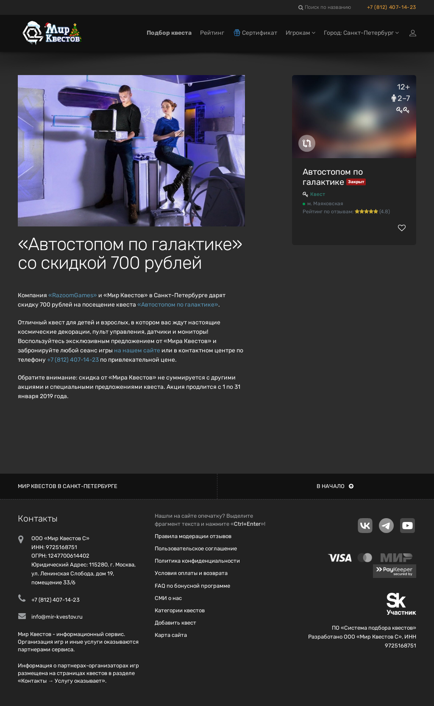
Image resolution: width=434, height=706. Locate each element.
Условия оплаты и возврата (191, 573)
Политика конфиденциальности (197, 561)
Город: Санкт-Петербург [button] (361, 32)
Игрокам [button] (300, 32)
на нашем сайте (137, 350)
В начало (335, 486)
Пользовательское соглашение (196, 548)
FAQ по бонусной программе (192, 586)
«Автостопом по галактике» (177, 304)
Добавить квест (175, 622)
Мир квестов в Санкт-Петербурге (67, 486)
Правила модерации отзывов (193, 536)
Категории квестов (180, 610)
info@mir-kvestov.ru (57, 617)
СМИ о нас (168, 598)
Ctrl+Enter (247, 524)
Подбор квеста (169, 32)
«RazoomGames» (72, 295)
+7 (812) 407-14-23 (391, 7)
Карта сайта (171, 635)
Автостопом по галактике (333, 177)
